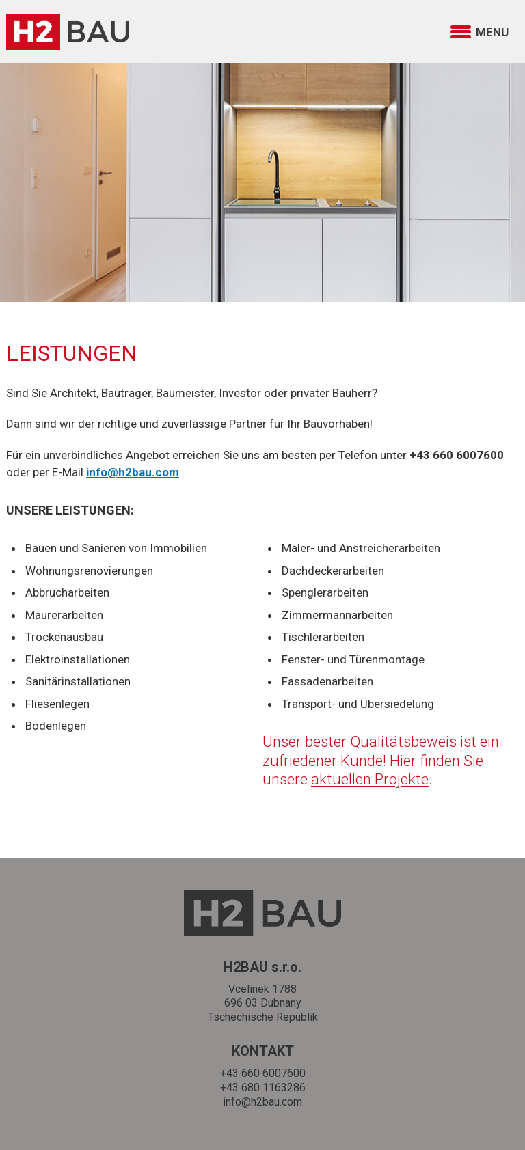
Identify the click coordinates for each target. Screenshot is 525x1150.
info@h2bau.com (262, 1101)
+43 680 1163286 (263, 1087)
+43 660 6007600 (263, 1073)
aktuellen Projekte (370, 779)
